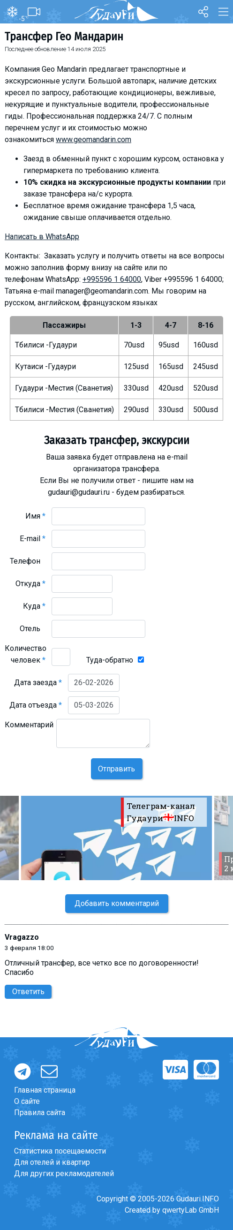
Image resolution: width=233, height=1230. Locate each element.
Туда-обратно (109, 660)
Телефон (27, 561)
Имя (35, 516)
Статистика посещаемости (60, 1151)
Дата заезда (38, 682)
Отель (32, 628)
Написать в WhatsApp (42, 236)
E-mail (32, 538)
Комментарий (29, 730)
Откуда (30, 583)
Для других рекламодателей (64, 1173)
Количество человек (25, 654)
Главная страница (44, 1090)
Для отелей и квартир (52, 1162)
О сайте (27, 1101)
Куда (34, 606)
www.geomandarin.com (93, 139)
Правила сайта (39, 1112)
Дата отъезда (35, 705)
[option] (116, 838)
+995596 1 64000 (112, 279)
